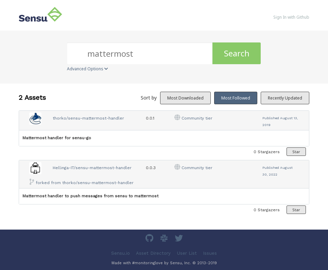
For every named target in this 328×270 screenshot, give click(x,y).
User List (187, 252)
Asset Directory (153, 252)
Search (236, 53)
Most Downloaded (185, 98)
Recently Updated (285, 98)
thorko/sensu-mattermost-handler (88, 118)
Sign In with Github (291, 17)
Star (296, 151)
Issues (210, 252)
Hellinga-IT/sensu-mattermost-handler (92, 167)
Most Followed (235, 98)
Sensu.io (120, 252)
